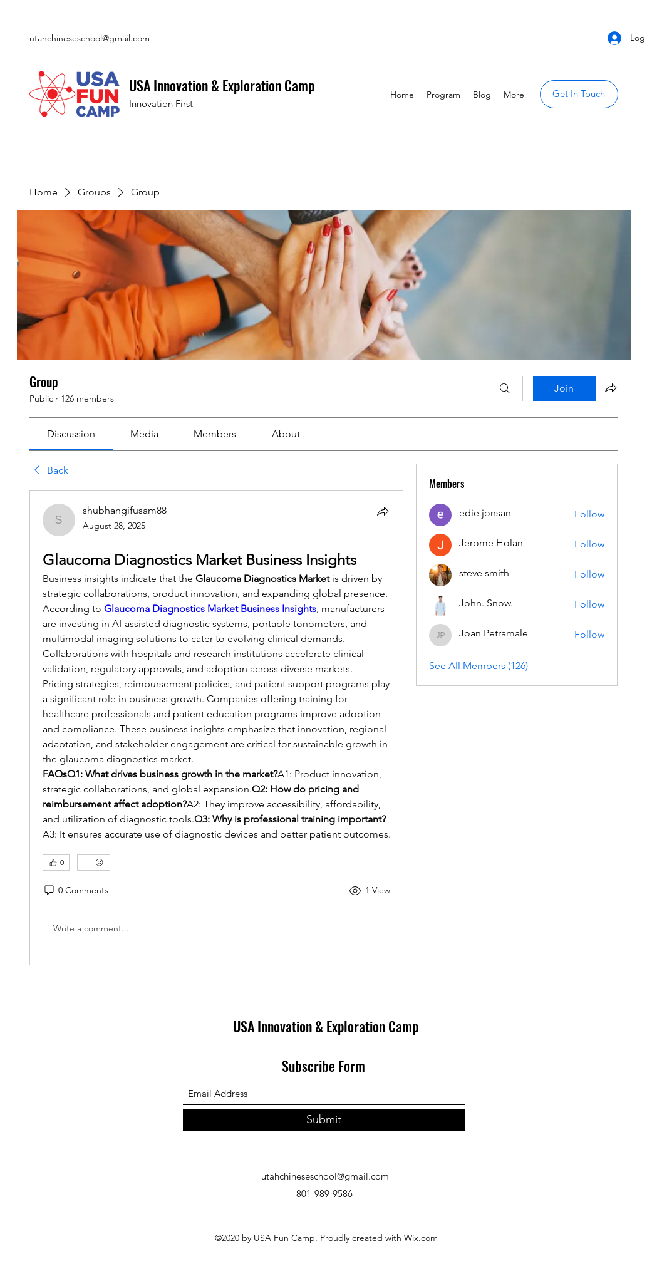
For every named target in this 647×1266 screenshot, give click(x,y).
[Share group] (610, 387)
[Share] (382, 511)
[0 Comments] (75, 891)
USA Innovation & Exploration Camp (221, 85)
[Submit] (324, 1120)
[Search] (504, 388)
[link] (71, 434)
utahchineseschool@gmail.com (89, 38)
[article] (216, 727)
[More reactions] (93, 862)
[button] (579, 94)
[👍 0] (56, 862)
